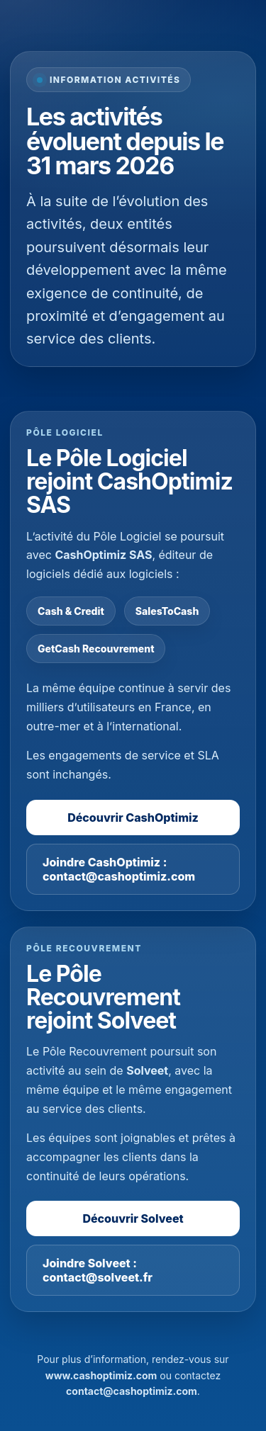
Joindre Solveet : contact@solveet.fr (98, 1270)
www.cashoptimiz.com (101, 1375)
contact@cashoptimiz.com (131, 1391)
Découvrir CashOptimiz (133, 817)
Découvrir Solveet (132, 1218)
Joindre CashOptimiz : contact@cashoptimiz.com (119, 869)
